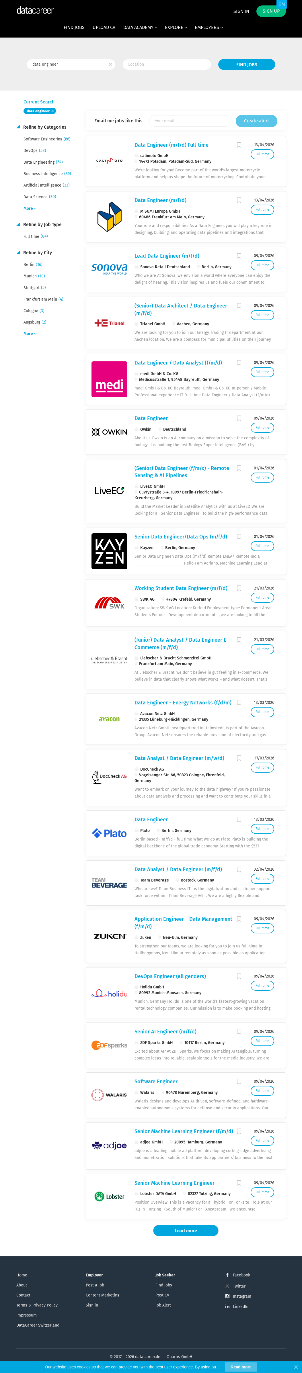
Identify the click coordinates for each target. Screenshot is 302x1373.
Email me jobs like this (118, 121)
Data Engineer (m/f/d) (160, 200)
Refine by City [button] (37, 252)
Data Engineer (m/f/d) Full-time (172, 145)
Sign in (241, 11)
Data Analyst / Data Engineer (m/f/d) (178, 869)
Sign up (271, 11)
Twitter (239, 1286)
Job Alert (163, 1305)
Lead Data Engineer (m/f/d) (167, 256)
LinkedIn (240, 1306)
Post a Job (95, 1285)
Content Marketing (102, 1295)
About (21, 1285)
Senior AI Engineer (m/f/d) (165, 1032)
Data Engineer (151, 418)
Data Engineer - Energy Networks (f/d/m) (183, 703)
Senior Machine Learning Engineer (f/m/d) (184, 1131)
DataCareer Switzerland (37, 1325)
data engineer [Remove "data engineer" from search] (38, 111)
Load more (186, 1230)
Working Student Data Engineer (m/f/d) (181, 588)
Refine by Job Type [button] (42, 224)
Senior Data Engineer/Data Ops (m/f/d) (181, 537)
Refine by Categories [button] (44, 127)
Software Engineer (156, 1081)
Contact (23, 1295)
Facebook (241, 1275)
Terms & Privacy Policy (37, 1305)
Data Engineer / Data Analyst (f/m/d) (178, 363)
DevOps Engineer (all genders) (170, 976)
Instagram (242, 1296)
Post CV (162, 1295)
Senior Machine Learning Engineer (175, 1183)
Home (21, 1275)
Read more (241, 1367)
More (28, 208)
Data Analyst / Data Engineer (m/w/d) (179, 758)
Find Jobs (246, 64)
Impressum (26, 1315)
